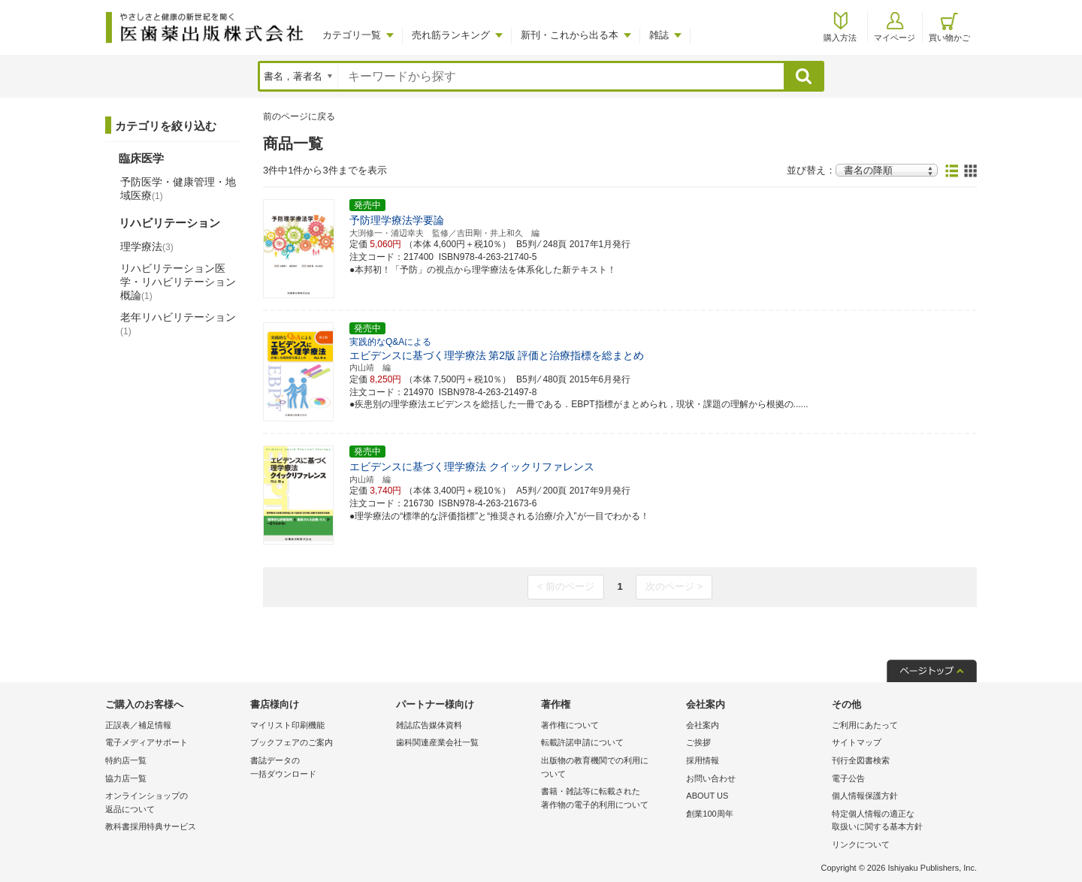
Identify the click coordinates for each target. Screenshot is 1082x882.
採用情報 (702, 760)
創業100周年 (709, 813)
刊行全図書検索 (861, 760)
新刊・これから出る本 (569, 35)
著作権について (570, 724)
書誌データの (319, 768)
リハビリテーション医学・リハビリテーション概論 (178, 281)
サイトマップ (856, 742)
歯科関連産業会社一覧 (437, 742)
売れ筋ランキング (451, 35)
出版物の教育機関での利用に (610, 768)
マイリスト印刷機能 (287, 724)
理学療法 (147, 246)
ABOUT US (707, 795)
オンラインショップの (174, 803)
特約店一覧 (126, 760)
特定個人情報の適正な (900, 821)
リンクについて (861, 844)
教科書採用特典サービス (150, 826)
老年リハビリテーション (178, 324)
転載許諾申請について (582, 742)
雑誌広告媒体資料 (429, 724)
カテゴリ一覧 (351, 35)
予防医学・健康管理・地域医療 (178, 188)
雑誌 (659, 35)
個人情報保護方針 (865, 795)
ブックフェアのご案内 (291, 742)
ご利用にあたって (865, 724)
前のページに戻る (299, 116)
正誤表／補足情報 (138, 724)
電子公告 (848, 778)
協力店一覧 (126, 778)
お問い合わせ (711, 778)
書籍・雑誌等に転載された (610, 799)
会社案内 (702, 724)
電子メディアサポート (146, 742)
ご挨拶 (698, 742)
